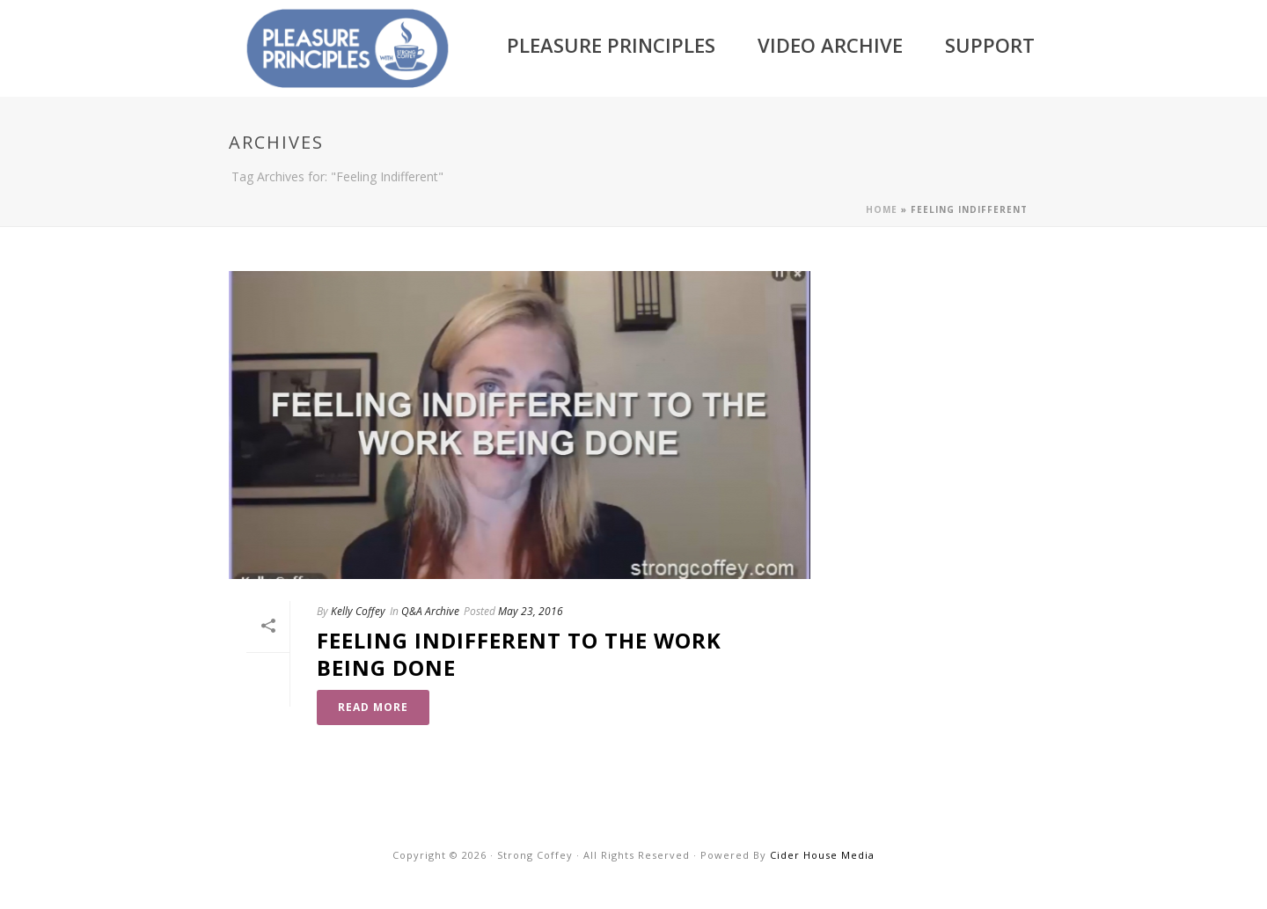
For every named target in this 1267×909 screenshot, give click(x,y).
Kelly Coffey (358, 611)
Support (990, 45)
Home (881, 209)
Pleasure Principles (611, 45)
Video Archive (830, 45)
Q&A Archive (430, 611)
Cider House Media (822, 854)
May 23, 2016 (530, 611)
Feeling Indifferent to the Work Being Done (519, 654)
